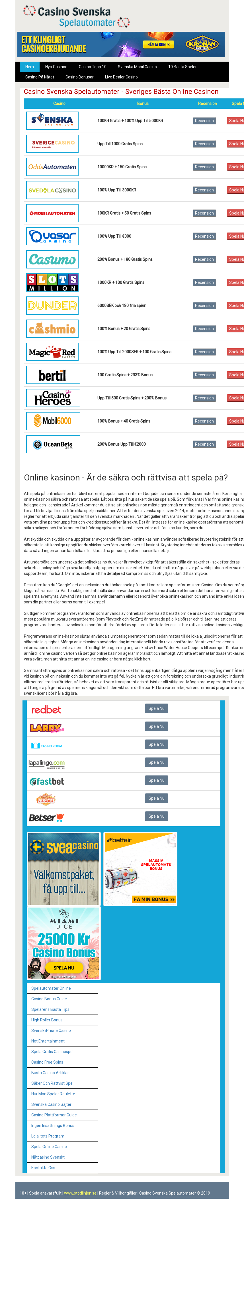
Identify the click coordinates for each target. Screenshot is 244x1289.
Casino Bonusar (79, 77)
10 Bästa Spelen (183, 66)
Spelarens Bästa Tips (50, 1009)
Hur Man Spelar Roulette (53, 1094)
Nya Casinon (56, 66)
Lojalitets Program (47, 1136)
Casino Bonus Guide (49, 999)
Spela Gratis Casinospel (52, 1051)
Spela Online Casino (49, 1146)
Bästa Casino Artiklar (50, 1072)
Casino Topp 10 (92, 66)
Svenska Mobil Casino (137, 66)
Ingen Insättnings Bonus (52, 1125)
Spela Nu (157, 708)
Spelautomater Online (51, 988)
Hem (29, 66)
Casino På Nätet (39, 77)
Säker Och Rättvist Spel (52, 1083)
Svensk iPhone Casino (51, 1030)
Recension (204, 120)
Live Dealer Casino (121, 77)
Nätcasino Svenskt (48, 1157)
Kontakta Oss (43, 1167)
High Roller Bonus (47, 1020)
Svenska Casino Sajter (51, 1104)
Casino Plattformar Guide (54, 1115)
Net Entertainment (48, 1041)
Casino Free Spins (47, 1062)
